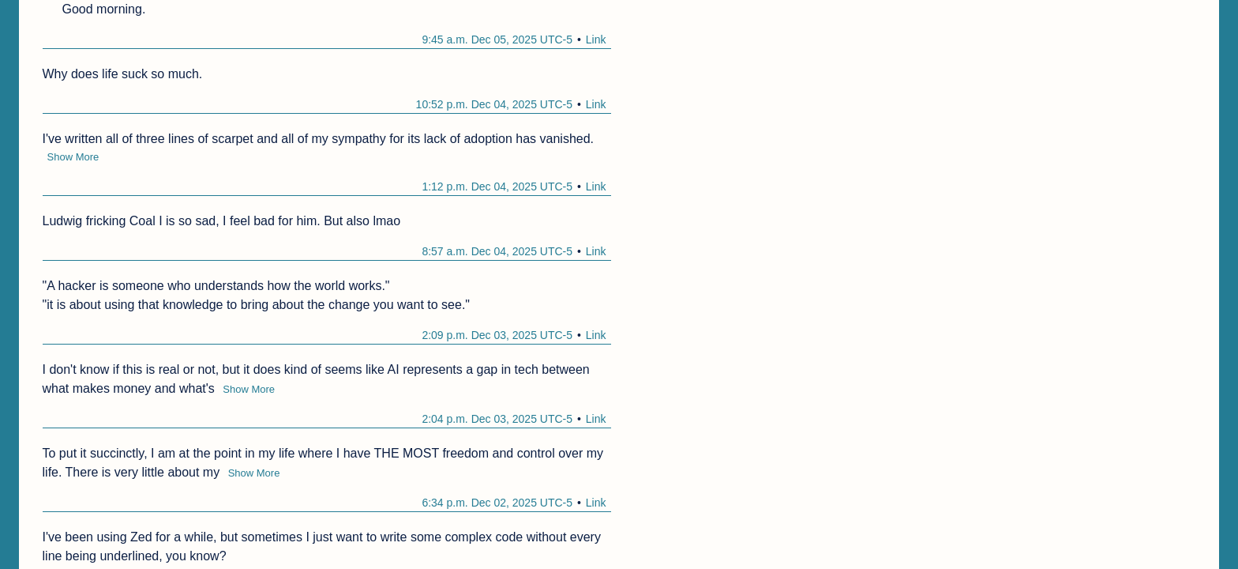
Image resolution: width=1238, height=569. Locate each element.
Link (596, 39)
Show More (73, 157)
